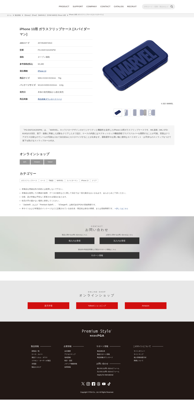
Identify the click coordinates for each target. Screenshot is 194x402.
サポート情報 (97, 256)
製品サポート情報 (105, 358)
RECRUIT (132, 6)
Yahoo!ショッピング (97, 309)
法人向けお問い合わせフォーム (110, 375)
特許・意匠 (70, 364)
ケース (42, 179)
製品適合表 (102, 355)
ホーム (9, 14)
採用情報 (69, 370)
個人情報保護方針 (141, 361)
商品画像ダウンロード (106, 361)
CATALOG (119, 6)
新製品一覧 (37, 355)
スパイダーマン (72, 179)
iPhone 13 (42, 70)
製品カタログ (37, 370)
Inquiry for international (107, 377)
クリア (94, 179)
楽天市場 (48, 309)
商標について (140, 364)
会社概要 (69, 355)
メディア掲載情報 (72, 367)
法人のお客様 (119, 240)
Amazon (37, 160)
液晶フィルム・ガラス (41, 361)
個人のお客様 (74, 240)
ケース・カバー (38, 358)
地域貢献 (69, 361)
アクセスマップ (71, 358)
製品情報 (18, 14)
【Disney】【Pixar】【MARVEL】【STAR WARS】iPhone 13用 (45, 14)
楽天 (24, 160)
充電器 (35, 367)
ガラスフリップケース (29, 179)
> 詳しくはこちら (121, 207)
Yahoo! (50, 160)
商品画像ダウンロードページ (51, 98)
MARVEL (60, 179)
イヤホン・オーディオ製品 (42, 364)
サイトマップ (140, 358)
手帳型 (51, 179)
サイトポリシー (140, 355)
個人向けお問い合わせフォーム (110, 372)
